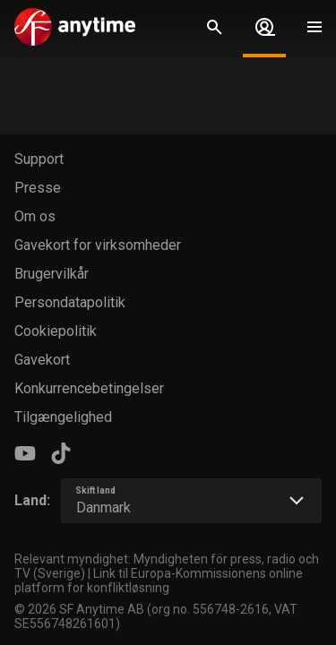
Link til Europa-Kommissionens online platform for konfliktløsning (158, 580)
